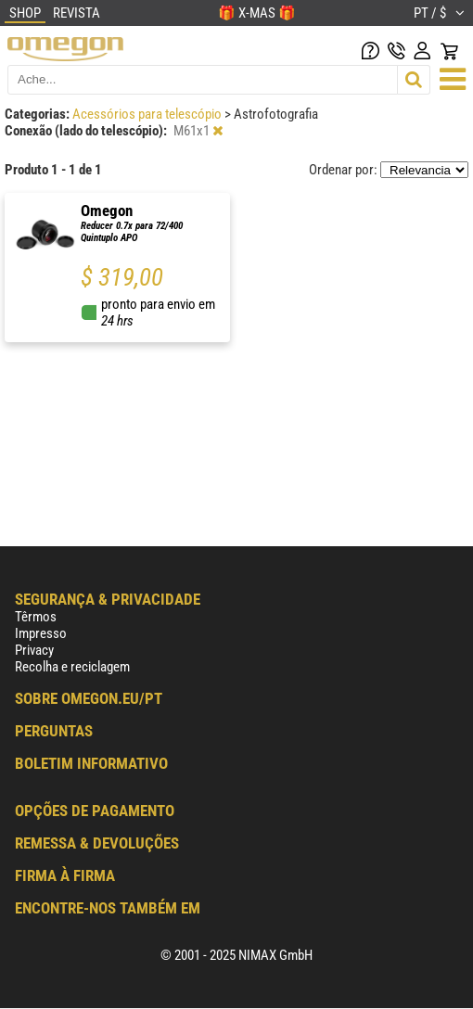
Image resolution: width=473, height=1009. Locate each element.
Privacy (34, 650)
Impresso (41, 633)
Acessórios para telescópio (148, 114)
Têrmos (36, 616)
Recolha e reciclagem (72, 666)
